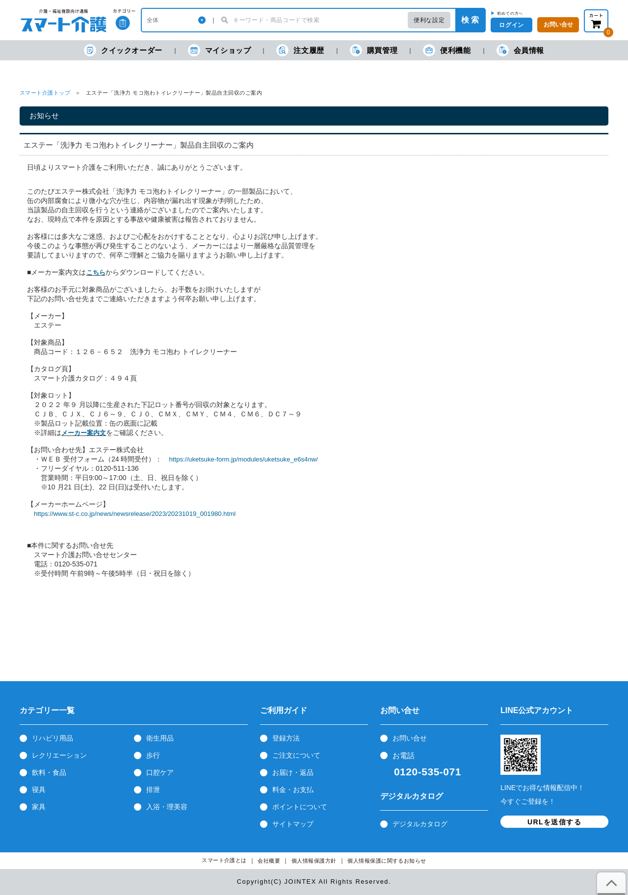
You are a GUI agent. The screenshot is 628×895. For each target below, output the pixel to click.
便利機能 (447, 50)
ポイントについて (299, 806)
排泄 (153, 789)
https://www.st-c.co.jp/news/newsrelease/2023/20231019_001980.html (135, 513)
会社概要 (269, 861)
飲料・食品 (49, 772)
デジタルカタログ (419, 823)
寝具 (39, 789)
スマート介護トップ (45, 93)
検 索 (470, 20)
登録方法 (286, 738)
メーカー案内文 (83, 432)
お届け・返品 (293, 772)
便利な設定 (429, 20)
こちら (95, 272)
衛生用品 (160, 738)
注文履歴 (300, 50)
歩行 (153, 755)
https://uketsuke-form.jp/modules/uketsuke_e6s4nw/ (243, 459)
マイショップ (219, 50)
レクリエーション (59, 755)
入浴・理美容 (166, 806)
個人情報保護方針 (314, 861)
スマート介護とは (224, 860)
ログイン (511, 25)
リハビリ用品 (52, 738)
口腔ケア (160, 772)
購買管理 (373, 50)
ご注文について (296, 755)
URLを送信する (554, 822)
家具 (39, 806)
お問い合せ (409, 738)
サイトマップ (293, 823)
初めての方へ (510, 13)
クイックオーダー (123, 50)
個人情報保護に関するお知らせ (386, 861)
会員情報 (520, 50)
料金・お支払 (293, 789)
